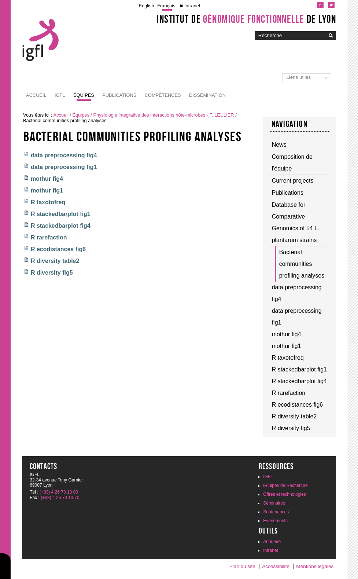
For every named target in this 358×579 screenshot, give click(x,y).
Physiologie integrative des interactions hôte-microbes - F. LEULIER (163, 115)
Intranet (192, 5)
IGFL (60, 95)
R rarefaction (49, 237)
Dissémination (207, 95)
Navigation (289, 124)
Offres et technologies (284, 494)
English (146, 5)
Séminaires (274, 503)
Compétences (163, 95)
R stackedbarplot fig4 (61, 226)
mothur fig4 (47, 179)
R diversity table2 (55, 261)
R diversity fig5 (52, 273)
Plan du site (242, 566)
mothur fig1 (47, 190)
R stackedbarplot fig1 (61, 214)
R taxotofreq (48, 202)
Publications (119, 95)
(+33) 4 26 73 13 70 (60, 497)
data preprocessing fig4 (64, 155)
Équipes (83, 95)
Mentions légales (314, 566)
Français (166, 5)
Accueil (36, 95)
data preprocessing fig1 (64, 167)
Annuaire (272, 541)
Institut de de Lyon (246, 19)
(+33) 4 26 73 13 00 (59, 492)
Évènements (275, 520)
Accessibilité (275, 566)
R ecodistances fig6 (58, 249)
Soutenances (276, 511)
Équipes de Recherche (285, 485)
